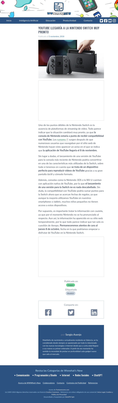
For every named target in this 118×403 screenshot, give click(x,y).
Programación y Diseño (46, 375)
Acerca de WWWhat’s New (29, 383)
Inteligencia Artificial (28, 20)
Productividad (69, 20)
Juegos (70, 285)
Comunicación (23, 375)
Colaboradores (49, 383)
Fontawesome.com (62, 390)
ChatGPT (98, 375)
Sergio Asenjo (73, 334)
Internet (66, 375)
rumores (61, 139)
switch (71, 293)
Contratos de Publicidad (76, 383)
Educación (50, 20)
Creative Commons (52, 392)
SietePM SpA (69, 397)
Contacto (88, 20)
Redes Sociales (82, 375)
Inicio (8, 20)
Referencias (93, 383)
